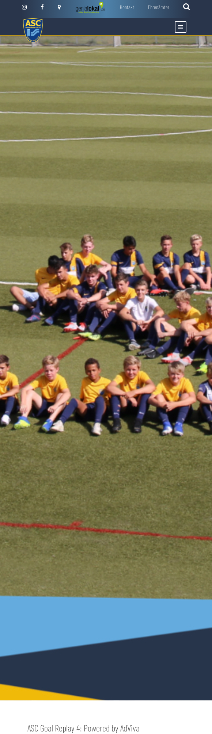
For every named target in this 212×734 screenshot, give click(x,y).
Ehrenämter (158, 7)
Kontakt (127, 7)
